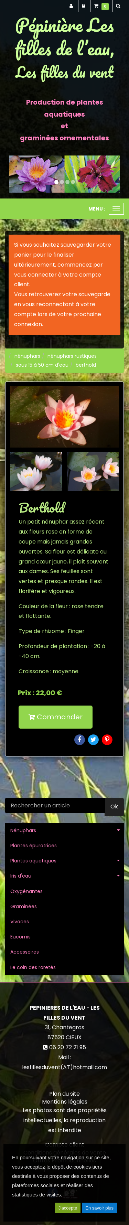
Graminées (23, 906)
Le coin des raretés (33, 967)
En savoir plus (99, 1208)
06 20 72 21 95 (67, 1047)
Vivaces (19, 921)
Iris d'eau (20, 875)
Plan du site (64, 1094)
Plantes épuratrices (33, 845)
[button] (14, 174)
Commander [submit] (56, 717)
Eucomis (20, 936)
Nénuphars (23, 830)
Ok (114, 806)
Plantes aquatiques (33, 860)
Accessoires (24, 951)
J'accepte (67, 1208)
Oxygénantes (26, 891)
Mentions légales (64, 1102)
